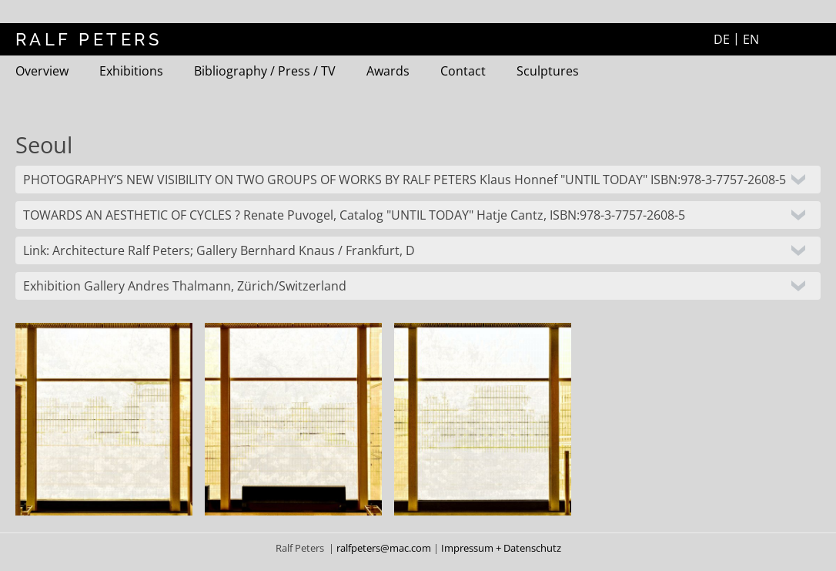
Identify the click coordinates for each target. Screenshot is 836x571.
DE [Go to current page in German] (722, 39)
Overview (42, 70)
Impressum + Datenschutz (501, 548)
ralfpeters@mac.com (384, 548)
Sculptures (548, 70)
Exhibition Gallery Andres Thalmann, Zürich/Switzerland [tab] (184, 285)
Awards (388, 70)
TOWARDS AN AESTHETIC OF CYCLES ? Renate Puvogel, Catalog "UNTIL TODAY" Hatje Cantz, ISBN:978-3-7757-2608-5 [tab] (354, 215)
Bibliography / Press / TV (265, 70)
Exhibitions (131, 70)
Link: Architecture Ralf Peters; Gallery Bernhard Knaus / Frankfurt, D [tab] (219, 250)
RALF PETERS (88, 39)
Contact (463, 70)
